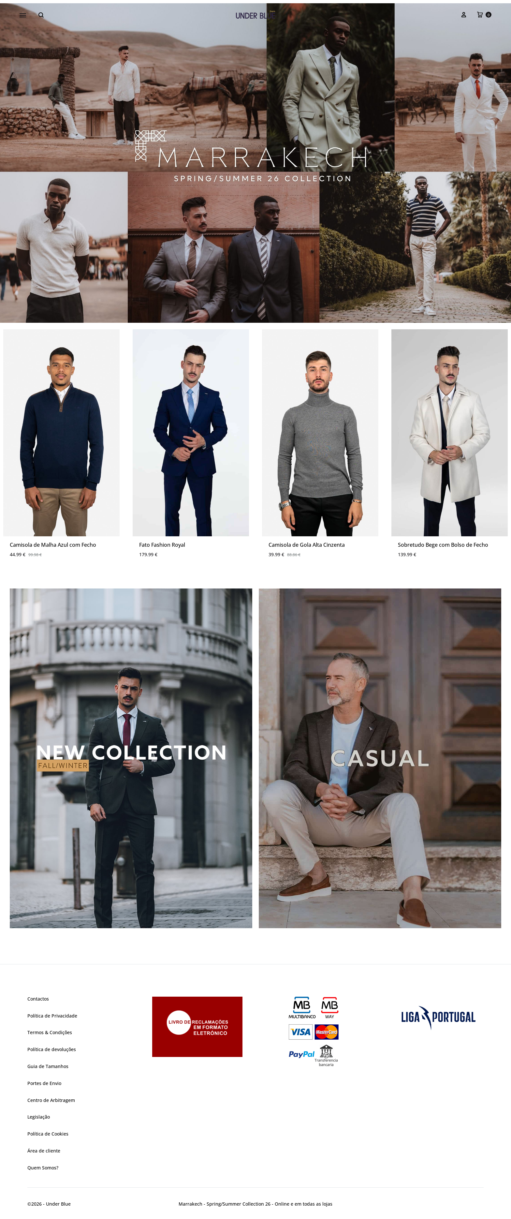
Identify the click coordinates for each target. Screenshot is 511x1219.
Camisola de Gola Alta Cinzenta (307, 544)
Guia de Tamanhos (47, 1066)
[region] (255, 163)
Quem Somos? (42, 1168)
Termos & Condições (49, 1032)
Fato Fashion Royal (162, 544)
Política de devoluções (51, 1049)
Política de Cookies (47, 1134)
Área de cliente (43, 1151)
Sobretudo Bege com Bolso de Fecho (443, 544)
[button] (255, 163)
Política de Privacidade (52, 1016)
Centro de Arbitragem (51, 1100)
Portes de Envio (44, 1083)
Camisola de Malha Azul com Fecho (53, 544)
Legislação (38, 1117)
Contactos (38, 999)
